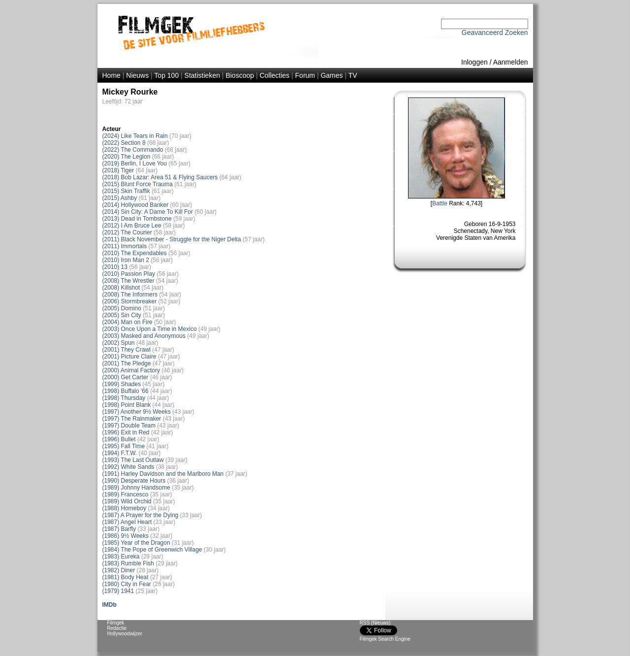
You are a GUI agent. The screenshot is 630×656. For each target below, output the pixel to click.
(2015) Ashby (119, 198)
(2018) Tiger (118, 170)
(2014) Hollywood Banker (135, 204)
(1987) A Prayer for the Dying (140, 515)
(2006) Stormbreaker (129, 301)
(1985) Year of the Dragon (136, 542)
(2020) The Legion (126, 156)
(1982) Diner (118, 570)
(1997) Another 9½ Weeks (136, 411)
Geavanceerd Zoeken (495, 32)
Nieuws (137, 75)
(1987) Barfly (119, 528)
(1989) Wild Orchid (127, 501)
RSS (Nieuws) (375, 622)
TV (352, 75)
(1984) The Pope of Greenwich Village (152, 549)
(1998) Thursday (124, 397)
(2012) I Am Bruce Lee (131, 225)
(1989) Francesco (125, 494)
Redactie (116, 628)
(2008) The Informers (130, 294)
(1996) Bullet (119, 439)
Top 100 (166, 75)
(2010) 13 (114, 266)
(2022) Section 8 (124, 142)
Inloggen (474, 62)
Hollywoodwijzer (125, 633)
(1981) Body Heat (125, 577)
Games (331, 75)
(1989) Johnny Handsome (136, 487)
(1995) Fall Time (123, 446)
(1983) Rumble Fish (128, 563)
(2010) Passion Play (128, 273)
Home (111, 75)
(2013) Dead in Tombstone (137, 218)
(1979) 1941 (118, 591)
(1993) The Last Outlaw (133, 460)
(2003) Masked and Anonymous (144, 335)
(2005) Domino (121, 308)
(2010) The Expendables (134, 253)
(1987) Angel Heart (127, 522)
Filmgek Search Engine (385, 639)
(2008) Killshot (121, 287)
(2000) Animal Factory (131, 370)
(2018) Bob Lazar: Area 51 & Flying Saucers (160, 177)
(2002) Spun (118, 342)
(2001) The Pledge (126, 363)
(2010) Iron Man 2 (125, 260)
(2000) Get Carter (125, 377)
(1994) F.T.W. (119, 453)
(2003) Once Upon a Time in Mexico (149, 329)
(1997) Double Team (129, 425)
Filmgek (116, 622)
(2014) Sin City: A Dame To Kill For (147, 211)
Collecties (274, 75)
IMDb (109, 604)
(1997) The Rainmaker (131, 418)
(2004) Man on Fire (127, 322)
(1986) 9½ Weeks (125, 535)
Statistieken (202, 75)
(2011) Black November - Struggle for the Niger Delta (171, 239)
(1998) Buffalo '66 (125, 391)
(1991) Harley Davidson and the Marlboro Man (163, 473)
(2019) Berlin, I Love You (134, 163)
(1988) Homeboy (124, 508)
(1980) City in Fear (126, 584)
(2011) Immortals (124, 246)
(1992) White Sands (128, 466)
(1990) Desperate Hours (134, 480)
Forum (305, 75)
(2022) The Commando (132, 149)
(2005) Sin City (121, 315)
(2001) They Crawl (126, 349)
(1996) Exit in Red (126, 432)
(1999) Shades (121, 384)
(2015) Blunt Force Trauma (137, 184)
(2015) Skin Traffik (126, 191)
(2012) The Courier (127, 232)
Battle (439, 203)
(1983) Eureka (121, 556)
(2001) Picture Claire (129, 356)
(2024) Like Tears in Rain (135, 135)
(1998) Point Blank (126, 404)
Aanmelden (510, 62)
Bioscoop (239, 75)
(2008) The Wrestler (128, 280)
